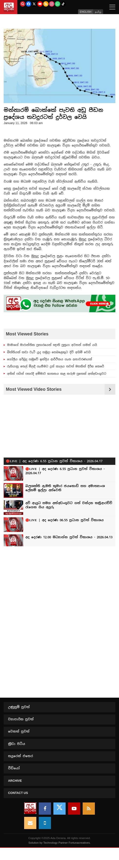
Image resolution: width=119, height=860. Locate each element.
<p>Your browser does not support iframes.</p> (59, 471)
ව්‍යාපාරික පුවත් (21, 719)
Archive (15, 780)
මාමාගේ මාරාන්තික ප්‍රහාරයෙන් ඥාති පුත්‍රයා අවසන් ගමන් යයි (52, 345)
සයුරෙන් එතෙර (20, 756)
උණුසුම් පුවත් (19, 707)
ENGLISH (85, 11)
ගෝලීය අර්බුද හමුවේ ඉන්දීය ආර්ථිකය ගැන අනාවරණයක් (49, 359)
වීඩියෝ (14, 768)
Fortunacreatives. (79, 842)
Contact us (18, 793)
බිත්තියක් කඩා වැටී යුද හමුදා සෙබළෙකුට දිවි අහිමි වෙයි (49, 352)
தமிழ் (98, 11)
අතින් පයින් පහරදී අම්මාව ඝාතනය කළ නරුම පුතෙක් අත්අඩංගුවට (56, 373)
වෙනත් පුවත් (19, 731)
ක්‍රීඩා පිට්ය (16, 744)
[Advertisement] (59, 587)
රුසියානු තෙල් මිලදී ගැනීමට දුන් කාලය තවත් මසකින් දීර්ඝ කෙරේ (55, 366)
